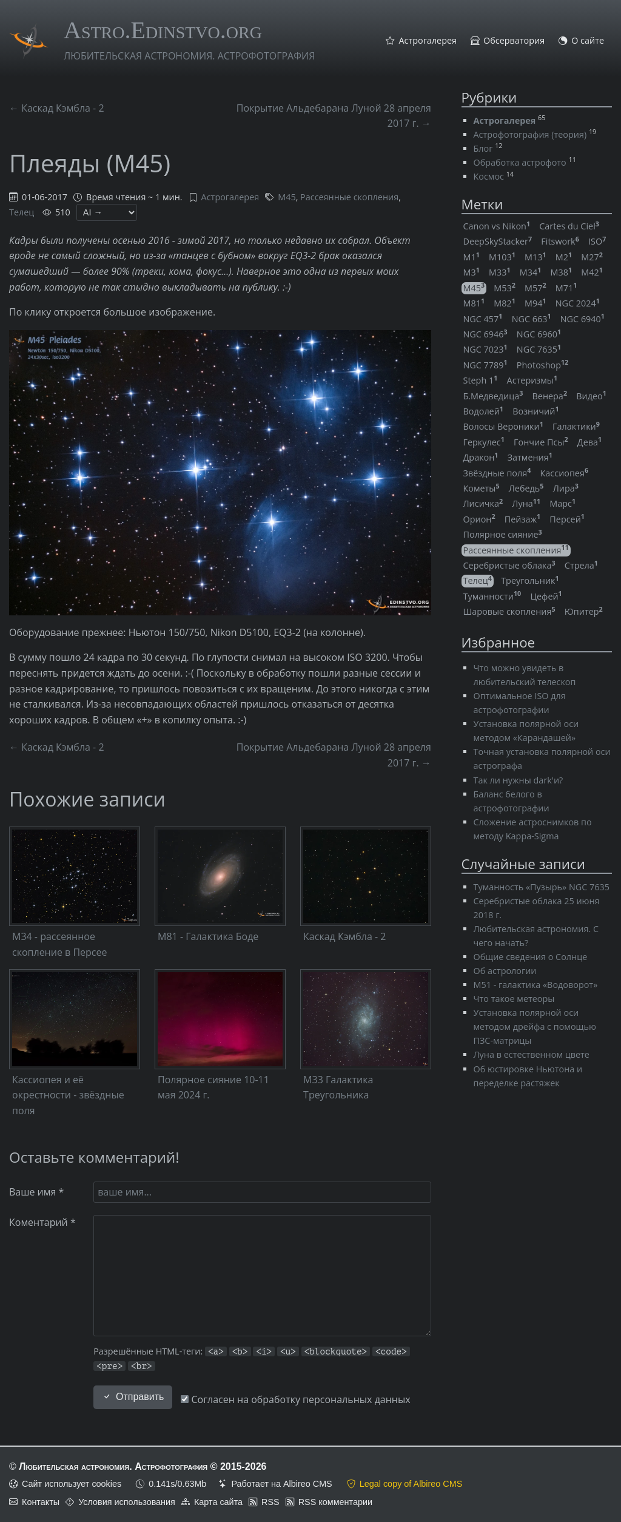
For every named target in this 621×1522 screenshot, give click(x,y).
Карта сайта (218, 1502)
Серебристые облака (509, 565)
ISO (597, 241)
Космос (489, 176)
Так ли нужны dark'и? (518, 780)
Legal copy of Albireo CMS (411, 1484)
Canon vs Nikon (497, 226)
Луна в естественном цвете (531, 1054)
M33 (500, 272)
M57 (535, 288)
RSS (270, 1502)
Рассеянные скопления (349, 197)
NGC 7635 (539, 349)
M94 (535, 303)
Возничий (535, 411)
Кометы (481, 488)
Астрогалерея (427, 41)
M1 (471, 257)
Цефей (546, 596)
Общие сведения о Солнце (531, 956)
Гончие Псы (541, 442)
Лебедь (526, 488)
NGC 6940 (582, 319)
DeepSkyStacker (497, 241)
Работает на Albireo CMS (281, 1484)
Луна (526, 503)
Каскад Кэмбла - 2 (344, 936)
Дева (589, 442)
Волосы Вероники (503, 426)
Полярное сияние (502, 534)
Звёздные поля (497, 473)
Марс (562, 503)
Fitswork (560, 241)
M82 (504, 303)
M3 (471, 272)
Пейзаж (522, 519)
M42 (592, 272)
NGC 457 (483, 319)
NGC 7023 (485, 349)
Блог (483, 148)
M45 (286, 197)
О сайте (587, 41)
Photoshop (542, 365)
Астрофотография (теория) (530, 134)
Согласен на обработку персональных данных (295, 1399)
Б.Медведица (493, 396)
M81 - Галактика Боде (208, 936)
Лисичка (483, 503)
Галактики (576, 426)
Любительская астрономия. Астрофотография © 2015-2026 (142, 1466)
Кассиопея (564, 473)
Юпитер (584, 611)
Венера (550, 396)
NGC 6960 (539, 334)
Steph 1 (480, 380)
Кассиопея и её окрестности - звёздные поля (68, 1095)
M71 (566, 288)
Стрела (581, 565)
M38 (561, 272)
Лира (566, 488)
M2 (564, 257)
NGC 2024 (578, 303)
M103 (502, 257)
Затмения (530, 457)
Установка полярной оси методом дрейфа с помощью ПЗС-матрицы (535, 1026)
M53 (504, 288)
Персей (567, 519)
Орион (479, 519)
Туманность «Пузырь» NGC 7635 (541, 887)
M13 (535, 257)
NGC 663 (531, 319)
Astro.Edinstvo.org (163, 30)
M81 (474, 303)
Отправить (133, 1397)
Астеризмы (532, 380)
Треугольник (530, 580)
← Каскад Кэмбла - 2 (56, 108)
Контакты (40, 1502)
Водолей (483, 411)
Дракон (480, 457)
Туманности (492, 596)
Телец (21, 212)
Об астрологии (505, 970)
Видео (591, 396)
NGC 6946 (485, 334)
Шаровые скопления (509, 611)
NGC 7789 (485, 365)
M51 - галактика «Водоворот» (536, 984)
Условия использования (126, 1502)
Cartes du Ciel (569, 226)
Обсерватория (514, 41)
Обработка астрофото (520, 162)
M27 (592, 257)
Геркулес (484, 442)
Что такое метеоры (514, 998)
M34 (531, 272)
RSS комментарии (335, 1502)
